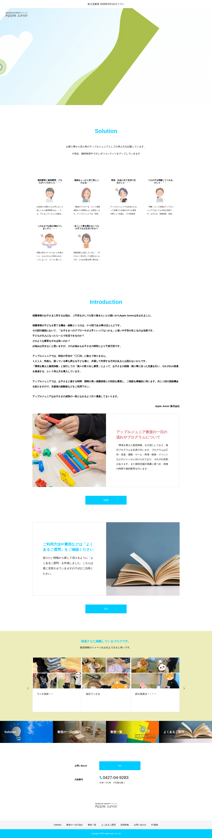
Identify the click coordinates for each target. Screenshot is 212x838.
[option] (106, 74)
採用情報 (184, 15)
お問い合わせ (200, 15)
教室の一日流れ (134, 15)
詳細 (106, 500)
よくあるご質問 (168, 15)
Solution (118, 15)
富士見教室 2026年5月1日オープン (106, 4)
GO (106, 609)
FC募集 (154, 825)
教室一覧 (151, 15)
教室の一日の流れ (74, 825)
